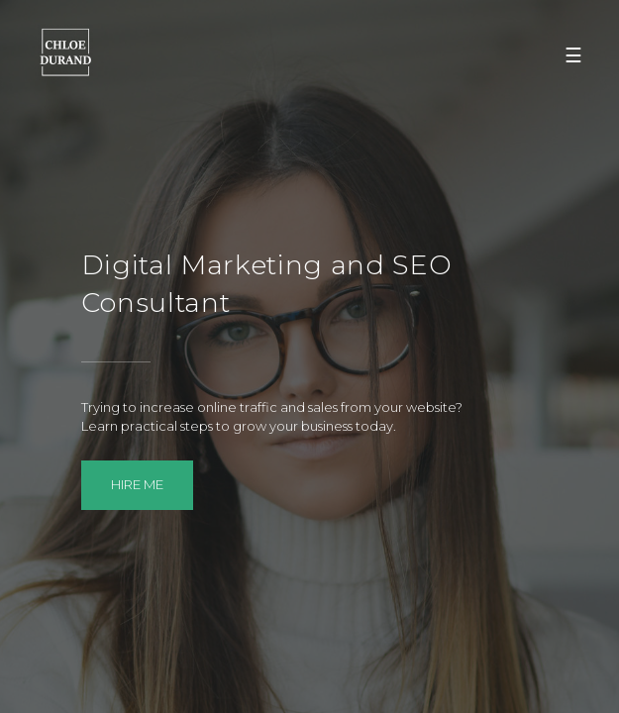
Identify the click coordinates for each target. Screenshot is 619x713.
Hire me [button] (137, 484)
